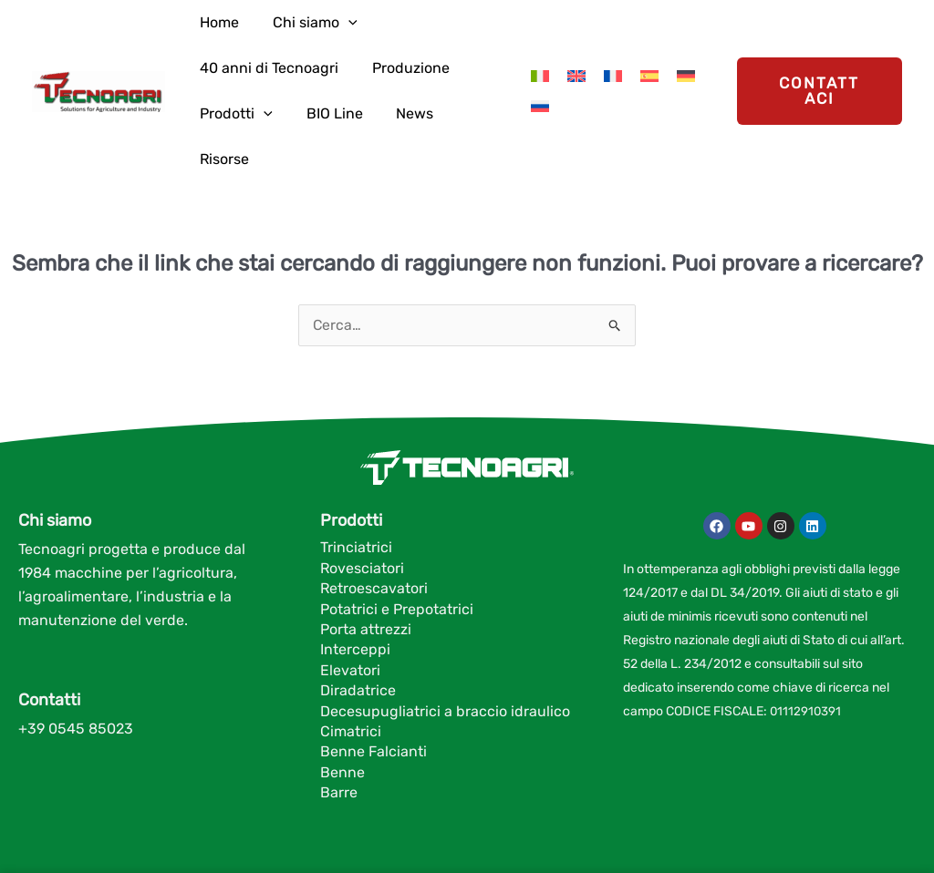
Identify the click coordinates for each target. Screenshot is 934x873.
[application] (326, 23)
